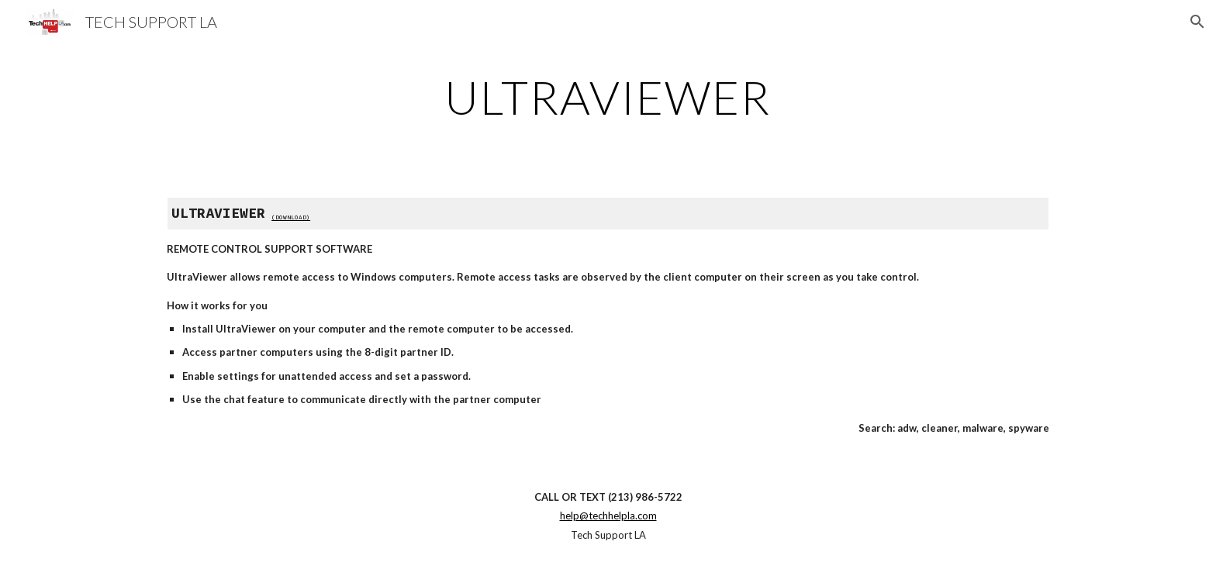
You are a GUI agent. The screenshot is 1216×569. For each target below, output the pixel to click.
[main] (608, 97)
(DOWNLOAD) (290, 217)
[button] (1197, 21)
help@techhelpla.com (608, 515)
